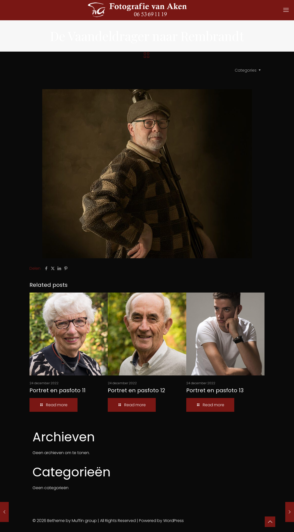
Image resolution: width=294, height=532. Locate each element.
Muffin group (84, 520)
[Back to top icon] (270, 521)
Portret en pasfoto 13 (215, 390)
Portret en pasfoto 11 (58, 390)
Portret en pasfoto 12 (136, 390)
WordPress (173, 520)
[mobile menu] (286, 10)
